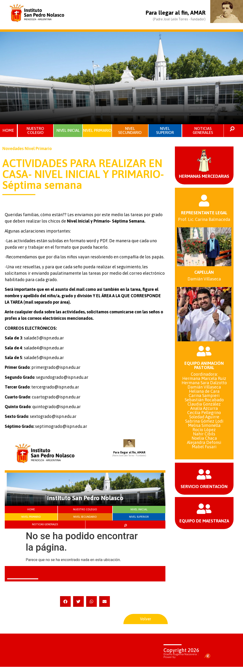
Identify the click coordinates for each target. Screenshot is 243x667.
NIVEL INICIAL (68, 130)
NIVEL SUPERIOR (165, 130)
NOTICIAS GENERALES (203, 130)
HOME (8, 130)
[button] (65, 601)
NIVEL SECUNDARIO (130, 130)
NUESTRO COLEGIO (35, 130)
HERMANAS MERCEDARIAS (204, 176)
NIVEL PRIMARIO (97, 130)
